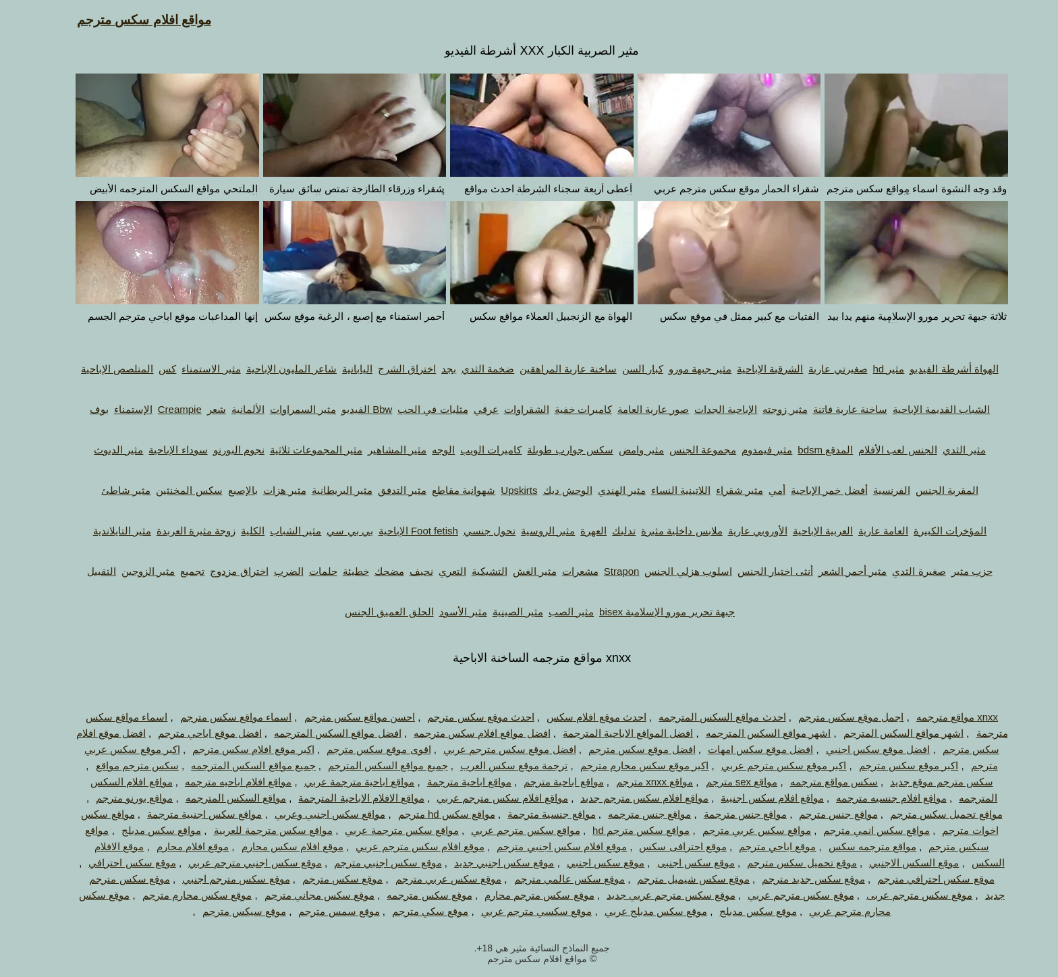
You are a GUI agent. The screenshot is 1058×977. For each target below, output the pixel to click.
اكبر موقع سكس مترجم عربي (771, 765)
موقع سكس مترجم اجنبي (223, 879)
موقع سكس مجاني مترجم (307, 895)
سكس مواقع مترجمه (821, 781)
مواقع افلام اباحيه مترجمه (225, 781)
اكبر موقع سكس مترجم (896, 765)
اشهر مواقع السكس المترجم (891, 733)
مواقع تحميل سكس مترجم (933, 814)
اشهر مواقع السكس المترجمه (755, 733)
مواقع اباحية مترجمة (456, 781)
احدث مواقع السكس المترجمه (709, 717)
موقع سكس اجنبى (683, 862)
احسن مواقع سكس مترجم (347, 717)
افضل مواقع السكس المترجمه (325, 733)
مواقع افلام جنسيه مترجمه (878, 798)
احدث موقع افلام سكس (584, 717)
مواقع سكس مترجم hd (628, 830)
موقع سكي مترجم (417, 911)
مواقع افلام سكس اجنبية (759, 798)
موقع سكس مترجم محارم (527, 895)
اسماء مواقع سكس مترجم (223, 717)
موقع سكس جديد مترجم (800, 879)
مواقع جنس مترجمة (732, 814)
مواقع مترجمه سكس (859, 846)
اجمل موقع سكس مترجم (838, 717)
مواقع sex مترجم (729, 781)
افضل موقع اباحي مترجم (197, 733)
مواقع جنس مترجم (825, 814)
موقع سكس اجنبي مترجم (375, 862)
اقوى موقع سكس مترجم (366, 749)
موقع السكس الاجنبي (901, 862)
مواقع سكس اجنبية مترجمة (192, 814)
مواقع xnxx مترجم (641, 781)
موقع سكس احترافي (119, 862)
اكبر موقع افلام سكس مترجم (240, 749)
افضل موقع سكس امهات (748, 749)
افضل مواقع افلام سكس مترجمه (469, 733)
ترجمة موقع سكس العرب (501, 765)
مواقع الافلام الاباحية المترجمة (348, 798)
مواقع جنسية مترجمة (538, 814)
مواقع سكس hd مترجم (433, 814)
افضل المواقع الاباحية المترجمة (615, 733)
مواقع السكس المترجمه (223, 798)
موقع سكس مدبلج (744, 911)
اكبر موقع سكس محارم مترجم (631, 765)
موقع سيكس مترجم (231, 911)
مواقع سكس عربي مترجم (744, 830)
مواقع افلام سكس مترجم (131, 20)
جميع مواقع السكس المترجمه (240, 765)
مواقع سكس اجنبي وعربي (317, 814)
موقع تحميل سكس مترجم (789, 862)
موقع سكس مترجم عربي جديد (658, 895)
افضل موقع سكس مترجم (629, 749)
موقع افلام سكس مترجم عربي (407, 846)
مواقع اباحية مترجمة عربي (346, 781)
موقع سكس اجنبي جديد (491, 862)
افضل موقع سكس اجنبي (865, 749)
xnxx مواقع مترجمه (944, 717)
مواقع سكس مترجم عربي (512, 830)
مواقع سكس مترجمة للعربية (261, 830)
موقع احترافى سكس (669, 846)
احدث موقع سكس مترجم (468, 717)
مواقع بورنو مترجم (121, 798)
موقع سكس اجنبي (593, 862)
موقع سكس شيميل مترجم (680, 879)
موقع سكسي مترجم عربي (524, 911)
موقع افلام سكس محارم (280, 846)
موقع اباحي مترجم (764, 846)
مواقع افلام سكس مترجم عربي (489, 798)
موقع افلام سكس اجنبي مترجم (549, 846)
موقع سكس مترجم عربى (907, 895)
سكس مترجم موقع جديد (928, 781)
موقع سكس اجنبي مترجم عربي (242, 862)
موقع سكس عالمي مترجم (557, 879)
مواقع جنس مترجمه (636, 814)
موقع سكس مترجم (329, 879)
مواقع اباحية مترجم (550, 781)
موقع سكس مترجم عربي (788, 895)
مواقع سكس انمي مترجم (863, 830)
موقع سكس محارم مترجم (185, 895)
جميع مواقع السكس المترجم (375, 765)
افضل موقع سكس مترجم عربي (496, 749)
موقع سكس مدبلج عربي (643, 911)
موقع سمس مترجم (325, 911)
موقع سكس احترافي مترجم (923, 879)
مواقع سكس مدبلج (148, 830)
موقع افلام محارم (180, 846)
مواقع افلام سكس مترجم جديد (631, 798)
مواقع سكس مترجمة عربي (389, 830)
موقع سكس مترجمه (416, 895)
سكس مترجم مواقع (124, 765)
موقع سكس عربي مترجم (436, 879)
